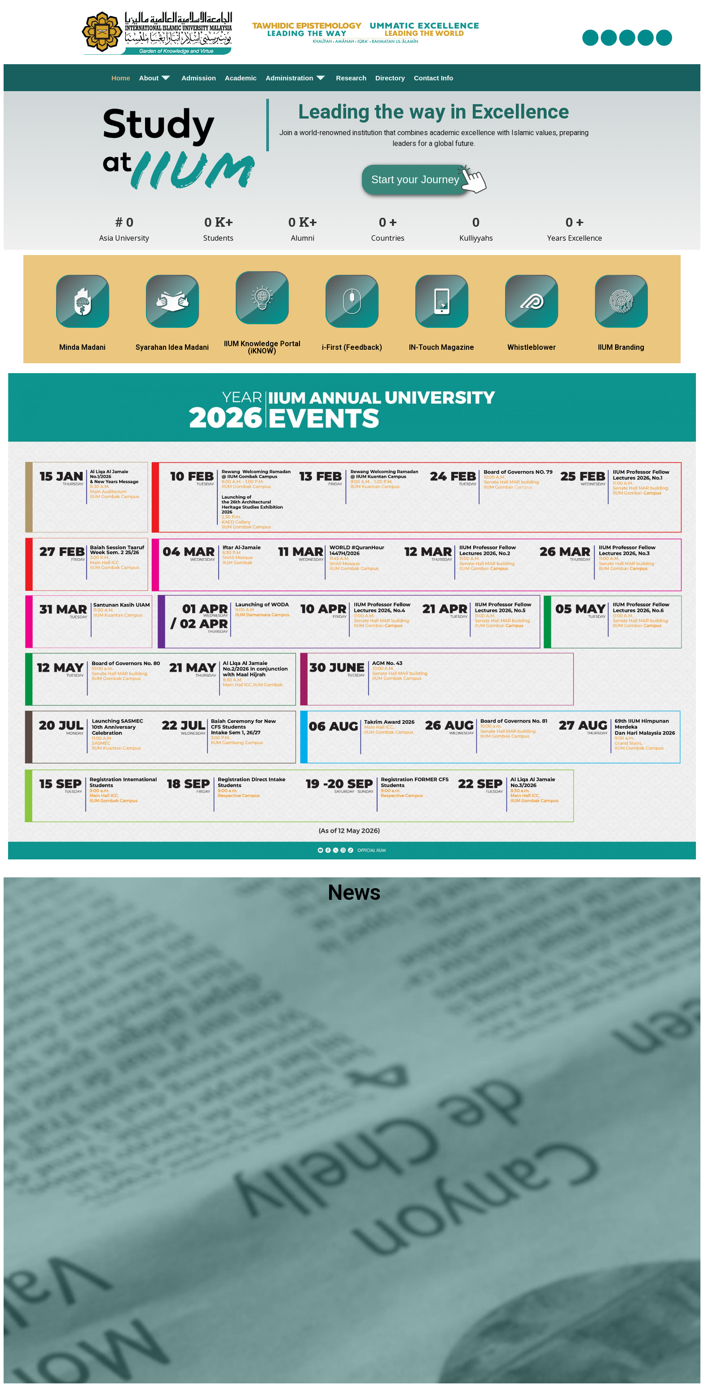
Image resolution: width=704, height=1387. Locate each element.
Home (120, 78)
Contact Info (433, 78)
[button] (415, 179)
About (155, 77)
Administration (296, 77)
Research (351, 78)
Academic (241, 78)
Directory (390, 78)
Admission (198, 78)
